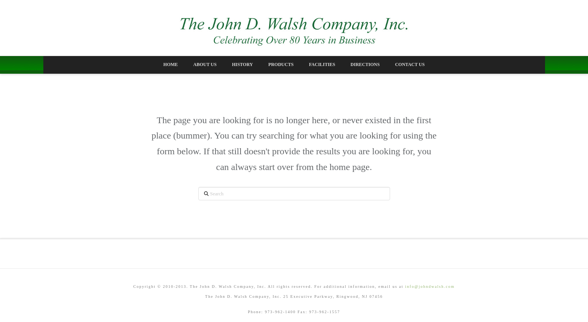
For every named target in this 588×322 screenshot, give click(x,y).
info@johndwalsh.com (430, 286)
